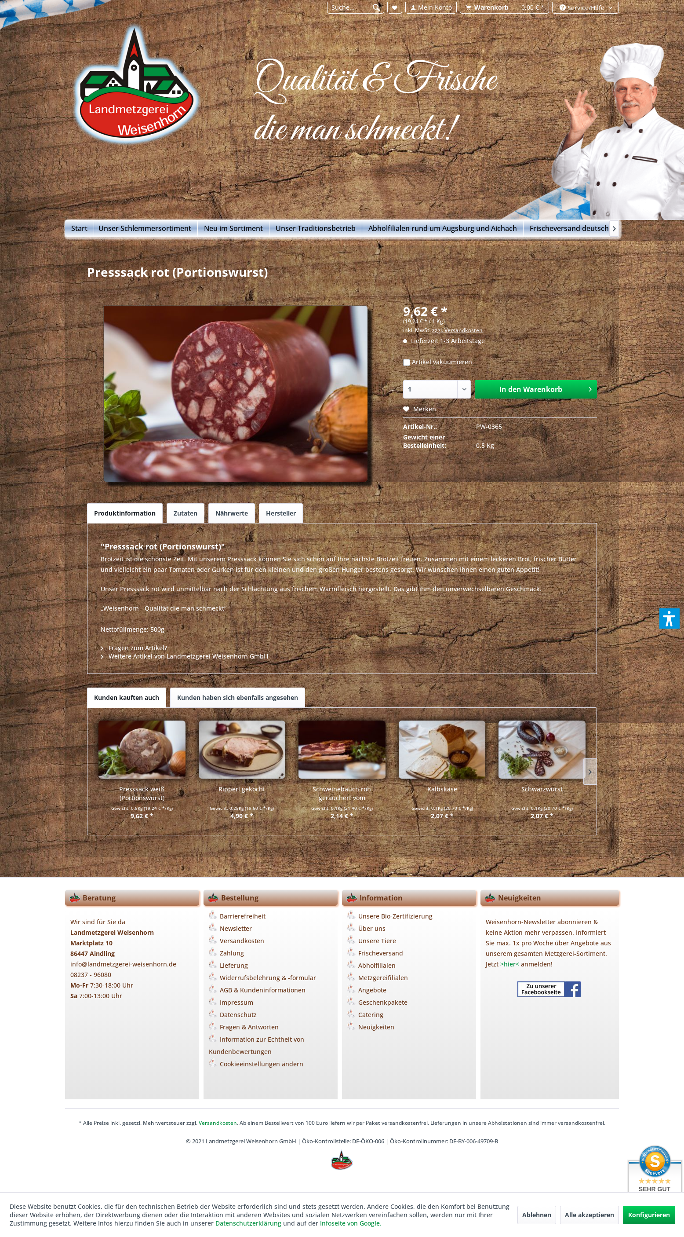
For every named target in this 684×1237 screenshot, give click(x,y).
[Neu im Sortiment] (233, 228)
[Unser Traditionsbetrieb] (315, 228)
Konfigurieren (649, 1215)
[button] (669, 618)
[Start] (79, 228)
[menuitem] (355, 8)
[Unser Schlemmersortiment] (145, 228)
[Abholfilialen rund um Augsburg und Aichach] (443, 228)
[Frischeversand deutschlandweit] (584, 228)
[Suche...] (355, 8)
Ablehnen (536, 1215)
